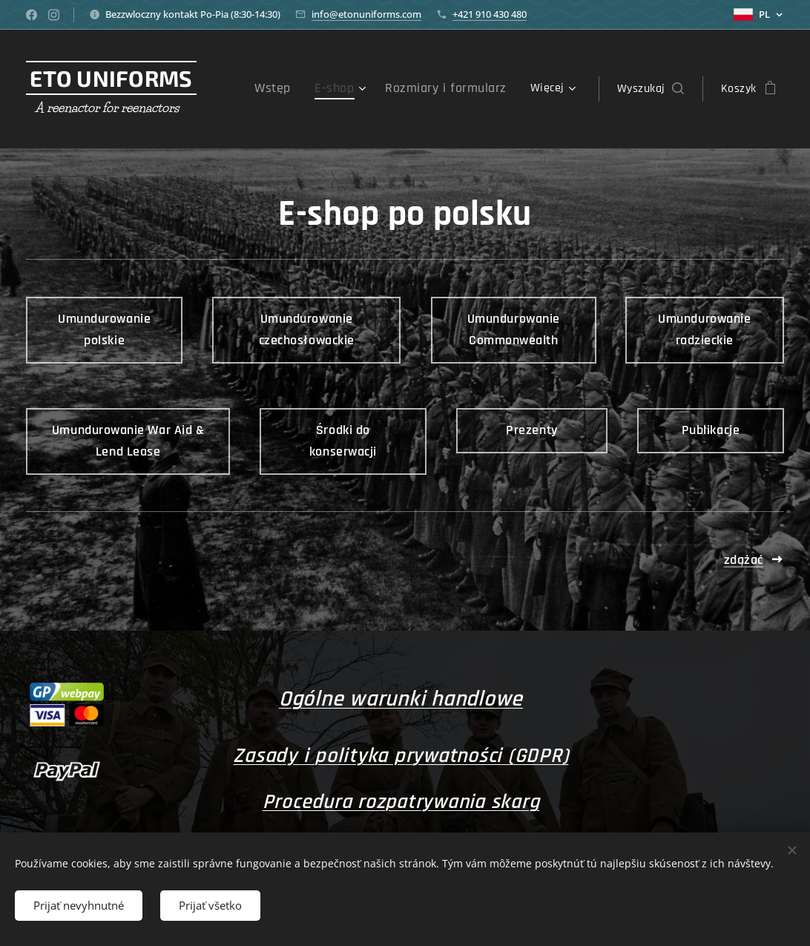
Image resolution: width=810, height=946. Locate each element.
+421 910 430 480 (489, 14)
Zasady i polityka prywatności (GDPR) (400, 756)
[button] (650, 89)
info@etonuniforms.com (366, 14)
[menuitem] (298, 89)
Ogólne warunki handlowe (400, 699)
